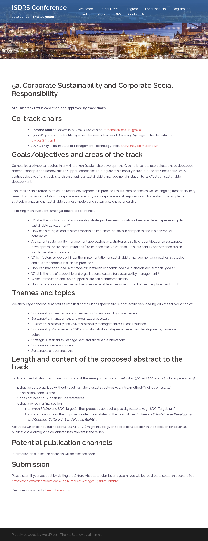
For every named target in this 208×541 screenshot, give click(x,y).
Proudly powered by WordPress (35, 534)
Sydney (77, 534)
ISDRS (116, 14)
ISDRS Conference (39, 7)
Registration (181, 9)
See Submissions (57, 490)
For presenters (155, 9)
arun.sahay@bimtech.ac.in (139, 146)
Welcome (86, 9)
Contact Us (136, 14)
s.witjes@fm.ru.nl (43, 140)
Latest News (109, 9)
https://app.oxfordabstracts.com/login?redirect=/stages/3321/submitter (65, 481)
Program (131, 9)
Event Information (92, 14)
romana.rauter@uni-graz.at (123, 130)
